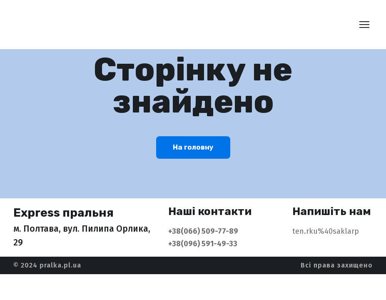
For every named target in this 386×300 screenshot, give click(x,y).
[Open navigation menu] (364, 24)
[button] (193, 147)
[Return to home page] (72, 24)
